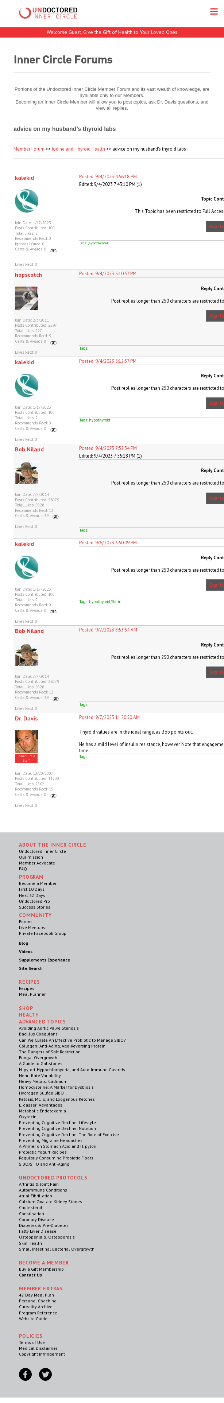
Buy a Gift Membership (41, 1269)
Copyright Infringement (42, 1354)
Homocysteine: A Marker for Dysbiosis (56, 1087)
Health (29, 1014)
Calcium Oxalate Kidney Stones (50, 1201)
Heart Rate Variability (40, 1075)
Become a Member (38, 883)
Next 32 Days (32, 895)
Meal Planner (32, 994)
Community (35, 915)
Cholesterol (30, 1207)
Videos (25, 951)
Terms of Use (32, 1342)
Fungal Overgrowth (38, 1057)
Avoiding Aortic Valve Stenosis (49, 1028)
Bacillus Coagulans (38, 1034)
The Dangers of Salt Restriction (50, 1051)
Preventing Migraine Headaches (50, 1140)
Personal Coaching (38, 1300)
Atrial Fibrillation (35, 1195)
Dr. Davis (26, 718)
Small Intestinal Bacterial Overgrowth (56, 1249)
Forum (25, 921)
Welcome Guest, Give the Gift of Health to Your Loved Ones (112, 32)
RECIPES (29, 982)
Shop (26, 1008)
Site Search (31, 968)
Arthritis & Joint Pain (39, 1184)
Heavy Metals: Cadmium (43, 1081)
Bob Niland (29, 449)
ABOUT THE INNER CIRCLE (52, 845)
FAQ (23, 868)
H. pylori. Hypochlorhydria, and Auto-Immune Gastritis (72, 1069)
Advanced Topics (42, 1021)
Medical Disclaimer (38, 1348)
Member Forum (29, 149)
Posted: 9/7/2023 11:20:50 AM (109, 717)
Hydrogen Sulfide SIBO (41, 1093)
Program (31, 877)
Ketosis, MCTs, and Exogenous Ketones (57, 1099)
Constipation (31, 1213)
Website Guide (33, 1318)
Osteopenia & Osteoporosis (47, 1237)
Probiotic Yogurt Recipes (43, 1152)
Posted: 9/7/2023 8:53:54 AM (108, 630)
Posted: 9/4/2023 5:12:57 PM (107, 361)
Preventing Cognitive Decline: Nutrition (57, 1128)
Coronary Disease (36, 1219)
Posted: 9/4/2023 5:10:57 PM (107, 274)
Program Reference (38, 1312)
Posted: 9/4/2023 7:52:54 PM (108, 448)
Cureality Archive (36, 1306)
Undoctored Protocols (53, 1177)
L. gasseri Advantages (40, 1105)
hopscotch (28, 274)
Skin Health (30, 1243)
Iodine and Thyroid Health (78, 149)
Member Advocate (37, 863)
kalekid (24, 177)
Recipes (26, 988)
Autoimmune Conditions (43, 1190)
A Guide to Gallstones (40, 1063)
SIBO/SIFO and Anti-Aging (44, 1164)
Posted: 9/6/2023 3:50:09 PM (108, 543)
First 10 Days (32, 889)
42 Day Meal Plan (36, 1295)
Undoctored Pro (34, 901)
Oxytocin (27, 1116)
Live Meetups (32, 927)
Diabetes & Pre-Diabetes (44, 1225)
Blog (23, 943)
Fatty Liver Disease (38, 1231)
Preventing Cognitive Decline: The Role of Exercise (69, 1134)
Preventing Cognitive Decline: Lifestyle (57, 1122)
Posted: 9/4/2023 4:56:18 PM (108, 177)
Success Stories (34, 907)
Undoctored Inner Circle (42, 851)
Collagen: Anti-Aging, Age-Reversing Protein (62, 1046)
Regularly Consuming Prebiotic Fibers (56, 1158)
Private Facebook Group (42, 933)
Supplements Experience (44, 960)
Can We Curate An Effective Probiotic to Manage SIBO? (72, 1040)
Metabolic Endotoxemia (42, 1111)
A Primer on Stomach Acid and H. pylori (57, 1146)
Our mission (31, 857)
